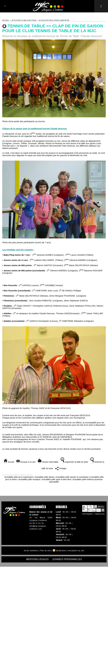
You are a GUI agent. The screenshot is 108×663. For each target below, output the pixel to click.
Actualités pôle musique (29, 479)
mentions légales (37, 559)
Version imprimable (53, 462)
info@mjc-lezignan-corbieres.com (38, 527)
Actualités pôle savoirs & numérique (72, 477)
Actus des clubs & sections (23, 20)
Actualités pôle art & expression (18, 477)
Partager (67, 468)
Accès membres (30, 550)
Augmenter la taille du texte (81, 462)
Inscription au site (76, 550)
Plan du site (45, 550)
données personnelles (67, 559)
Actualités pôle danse (44, 477)
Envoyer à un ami (29, 462)
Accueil (5, 20)
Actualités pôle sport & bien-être (53, 20)
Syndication (61, 550)
